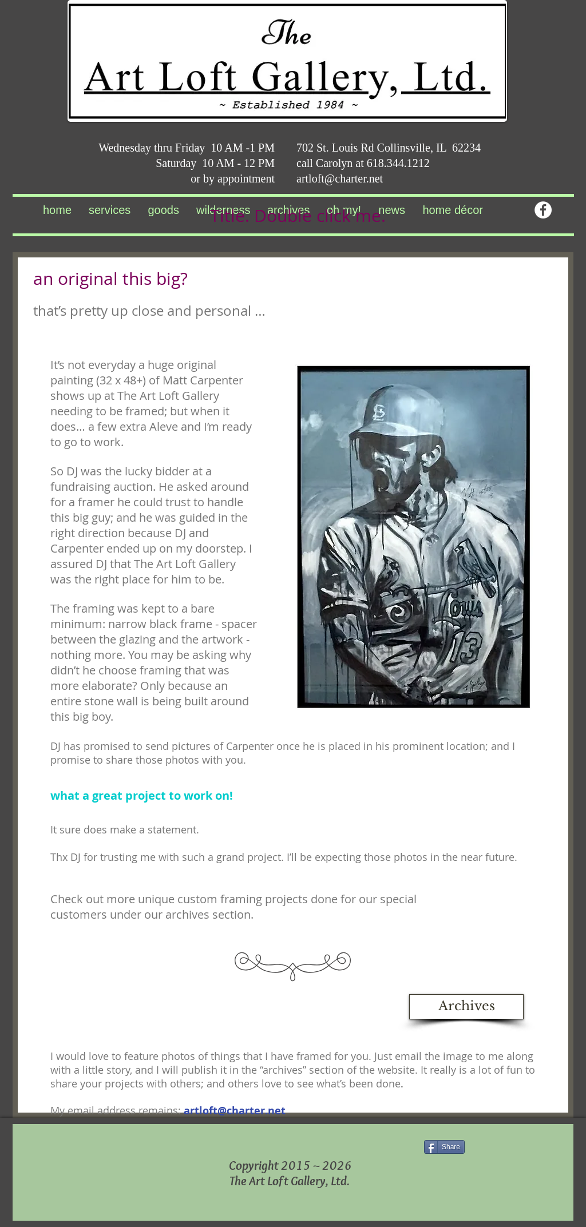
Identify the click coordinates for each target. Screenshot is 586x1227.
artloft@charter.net (339, 178)
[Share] (444, 1147)
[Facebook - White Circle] (543, 210)
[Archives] (466, 1006)
